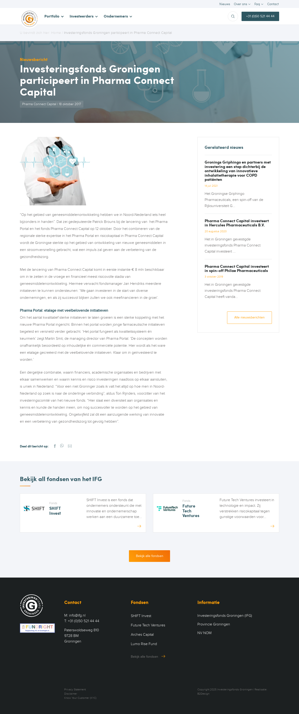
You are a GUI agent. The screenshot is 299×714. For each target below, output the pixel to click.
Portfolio (51, 16)
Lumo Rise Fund (144, 644)
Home (56, 33)
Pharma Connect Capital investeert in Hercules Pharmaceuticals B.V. (237, 223)
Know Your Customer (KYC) (80, 698)
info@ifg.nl (77, 615)
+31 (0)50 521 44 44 (260, 16)
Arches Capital (142, 634)
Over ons (240, 4)
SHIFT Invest (141, 616)
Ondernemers (116, 16)
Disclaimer (70, 694)
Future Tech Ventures (148, 625)
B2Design (203, 694)
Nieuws (224, 4)
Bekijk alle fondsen (149, 556)
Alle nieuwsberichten (249, 318)
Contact (273, 4)
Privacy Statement (75, 689)
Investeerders (81, 16)
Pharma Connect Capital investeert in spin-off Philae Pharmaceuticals (237, 268)
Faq (257, 4)
